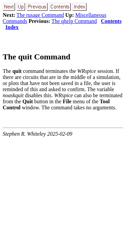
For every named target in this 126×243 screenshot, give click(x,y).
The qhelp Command (74, 21)
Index (11, 27)
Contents (111, 21)
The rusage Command (40, 15)
